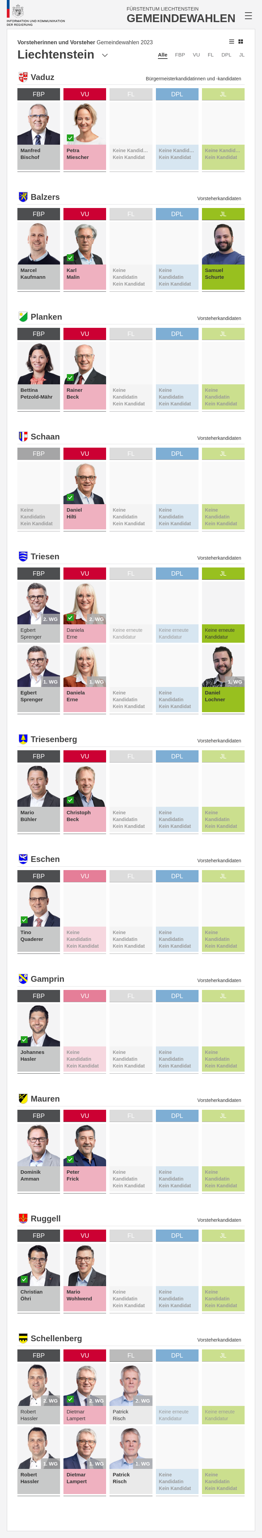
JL (242, 55)
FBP (180, 55)
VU (196, 55)
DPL (226, 55)
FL (211, 55)
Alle (163, 55)
